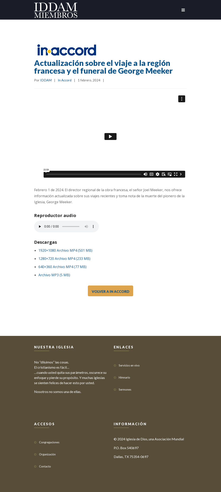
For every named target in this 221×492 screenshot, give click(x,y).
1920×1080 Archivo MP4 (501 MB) (65, 250)
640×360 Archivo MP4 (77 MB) (62, 266)
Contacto (45, 464)
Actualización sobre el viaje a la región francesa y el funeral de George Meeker (103, 66)
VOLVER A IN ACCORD (110, 291)
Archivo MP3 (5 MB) (54, 275)
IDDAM (46, 80)
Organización (47, 452)
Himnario (124, 375)
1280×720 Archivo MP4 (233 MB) (64, 258)
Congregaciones (49, 440)
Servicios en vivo (129, 363)
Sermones (125, 387)
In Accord (64, 80)
